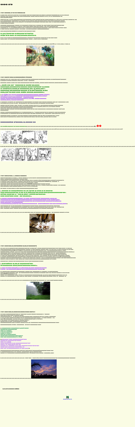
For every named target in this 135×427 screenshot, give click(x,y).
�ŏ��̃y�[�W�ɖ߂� (67, 399)
